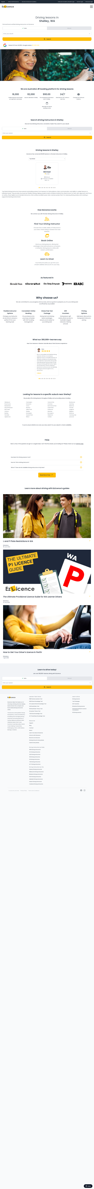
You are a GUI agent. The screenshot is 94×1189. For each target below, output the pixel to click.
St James (50, 404)
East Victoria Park (52, 405)
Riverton (28, 407)
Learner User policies (34, 742)
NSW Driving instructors (35, 749)
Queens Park (29, 415)
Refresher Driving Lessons (78, 706)
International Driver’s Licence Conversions (79, 709)
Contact (31, 728)
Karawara (28, 404)
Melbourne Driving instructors (36, 771)
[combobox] (47, 33)
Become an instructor (34, 737)
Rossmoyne (8, 404)
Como (27, 405)
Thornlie (71, 407)
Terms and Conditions (33, 790)
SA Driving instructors (34, 759)
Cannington (29, 402)
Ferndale (7, 415)
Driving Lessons (76, 699)
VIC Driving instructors (34, 752)
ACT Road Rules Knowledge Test (37, 716)
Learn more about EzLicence (36, 732)
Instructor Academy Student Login (66, 1)
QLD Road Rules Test (34, 706)
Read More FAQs (46, 475)
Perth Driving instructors (35, 776)
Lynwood (71, 416)
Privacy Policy (23, 790)
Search (47, 39)
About (30, 730)
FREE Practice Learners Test (35, 699)
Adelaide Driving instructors (36, 779)
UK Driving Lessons (76, 712)
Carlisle (50, 416)
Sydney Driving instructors (35, 769)
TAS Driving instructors (34, 761)
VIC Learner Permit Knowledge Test (37, 703)
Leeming (71, 404)
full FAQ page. (80, 444)
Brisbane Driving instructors (36, 774)
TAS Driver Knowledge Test (35, 713)
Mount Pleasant (8, 407)
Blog (30, 725)
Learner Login (80, 1)
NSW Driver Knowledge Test (36, 701)
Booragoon (51, 413)
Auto (25, 28)
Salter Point (29, 409)
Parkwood (50, 409)
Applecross (8, 416)
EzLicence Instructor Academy (29, 1)
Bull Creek (7, 409)
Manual (69, 28)
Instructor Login (89, 1)
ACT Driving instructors (34, 764)
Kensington (29, 413)
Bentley (6, 413)
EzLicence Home (8, 6)
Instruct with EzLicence (13, 1)
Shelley (28, 411)
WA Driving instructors (34, 757)
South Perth (51, 407)
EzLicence (5, 545)
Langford (71, 409)
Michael (47, 172)
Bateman (71, 405)
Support (3, 1)
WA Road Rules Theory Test (36, 708)
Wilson (27, 416)
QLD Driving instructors (34, 754)
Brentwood (72, 402)
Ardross (7, 411)
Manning (50, 411)
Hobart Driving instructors (35, 781)
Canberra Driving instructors (36, 784)
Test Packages (76, 701)
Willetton (71, 411)
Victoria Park (51, 402)
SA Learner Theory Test (34, 711)
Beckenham (8, 405)
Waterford (50, 415)
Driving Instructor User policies (36, 740)
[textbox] (47, 33)
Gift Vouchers (75, 703)
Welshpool (7, 402)
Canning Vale (72, 415)
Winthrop (71, 413)
